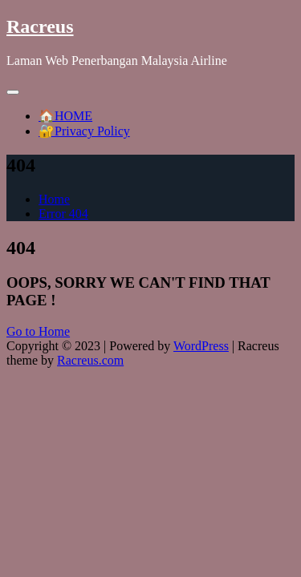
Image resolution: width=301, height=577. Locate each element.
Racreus (40, 26)
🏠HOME (65, 116)
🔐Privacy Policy (84, 131)
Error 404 (63, 213)
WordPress (201, 346)
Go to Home (38, 331)
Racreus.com (90, 360)
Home (54, 199)
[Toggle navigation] (12, 92)
